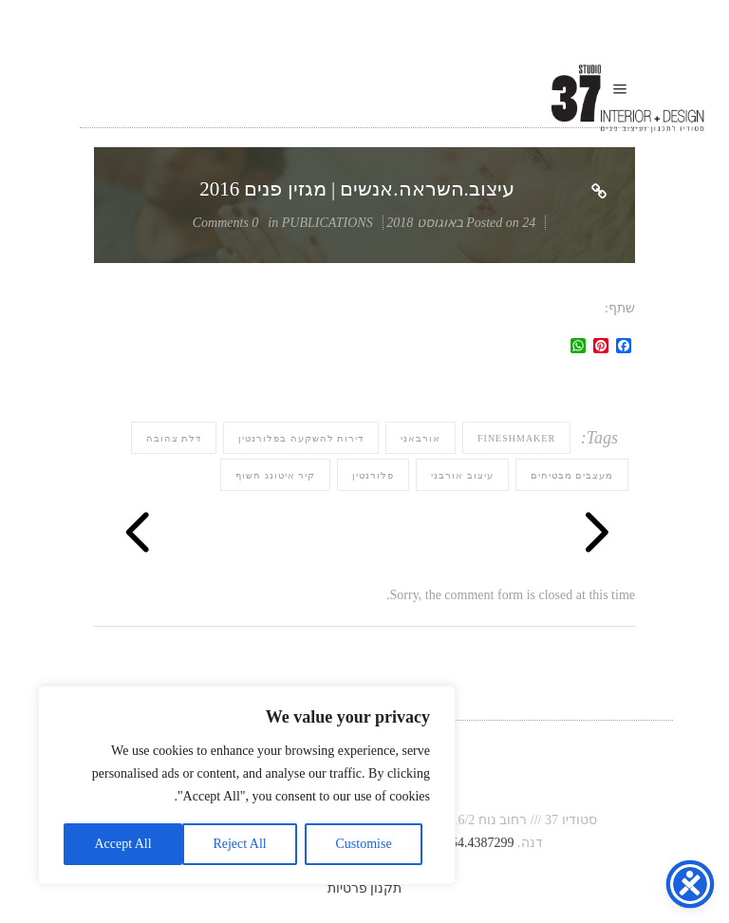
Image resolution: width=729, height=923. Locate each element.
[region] (247, 785)
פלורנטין (373, 475)
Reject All (239, 844)
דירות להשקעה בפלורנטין (301, 438)
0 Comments (226, 223)
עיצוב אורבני (462, 475)
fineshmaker (516, 438)
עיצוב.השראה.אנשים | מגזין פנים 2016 (356, 189)
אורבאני (420, 438)
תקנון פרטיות (364, 888)
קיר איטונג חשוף (275, 475)
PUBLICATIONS (327, 223)
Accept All (122, 844)
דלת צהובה (174, 438)
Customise (364, 844)
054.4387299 (479, 843)
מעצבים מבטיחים (572, 475)
